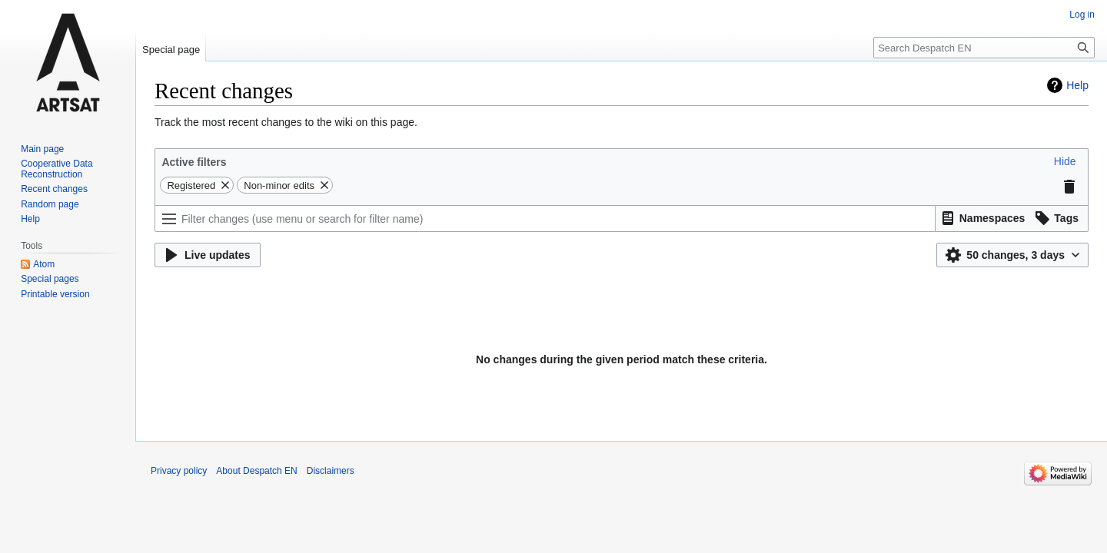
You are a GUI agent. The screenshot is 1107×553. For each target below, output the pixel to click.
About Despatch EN (256, 470)
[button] (1065, 161)
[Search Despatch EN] (984, 47)
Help (1077, 85)
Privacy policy (179, 470)
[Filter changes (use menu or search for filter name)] (545, 218)
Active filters (193, 162)
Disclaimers (330, 470)
